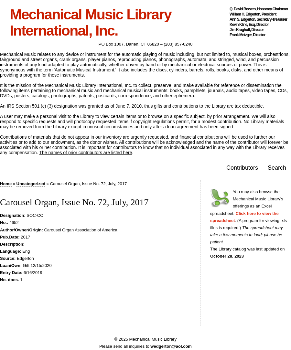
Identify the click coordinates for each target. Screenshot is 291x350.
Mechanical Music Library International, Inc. (90, 22)
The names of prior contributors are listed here (85, 152)
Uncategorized (31, 183)
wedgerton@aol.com (171, 346)
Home (6, 183)
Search (277, 167)
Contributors (242, 167)
